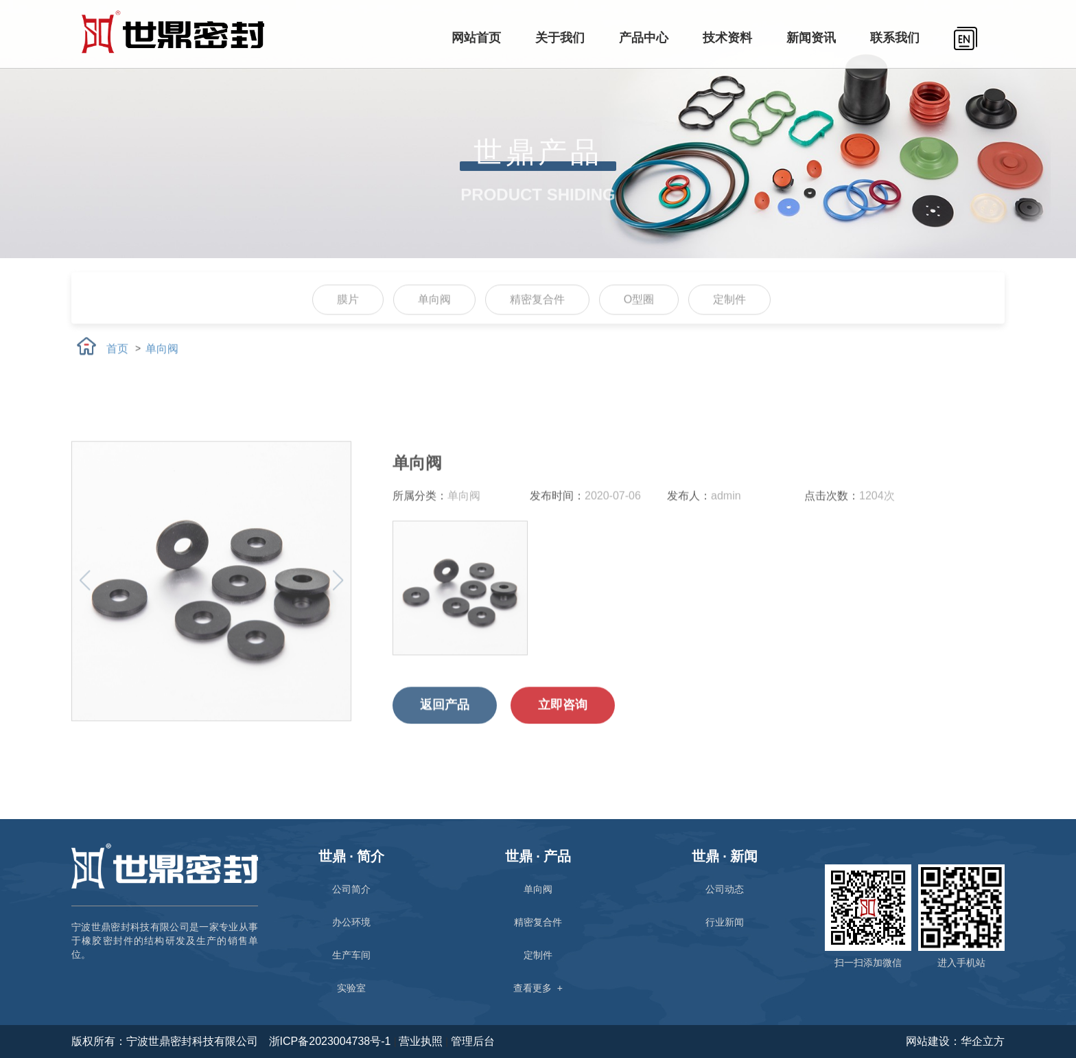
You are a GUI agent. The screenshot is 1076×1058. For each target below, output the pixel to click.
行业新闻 (724, 922)
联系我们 (895, 38)
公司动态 (724, 889)
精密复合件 (537, 319)
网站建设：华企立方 (955, 1041)
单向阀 (434, 319)
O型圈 (639, 319)
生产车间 (351, 955)
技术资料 (727, 38)
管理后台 (473, 1041)
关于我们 (560, 38)
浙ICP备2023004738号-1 (331, 1041)
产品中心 (643, 38)
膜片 (348, 319)
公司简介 (351, 889)
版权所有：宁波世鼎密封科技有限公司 (164, 1041)
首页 (117, 358)
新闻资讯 (811, 38)
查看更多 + (538, 987)
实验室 (351, 987)
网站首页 (476, 38)
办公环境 (351, 922)
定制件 (729, 319)
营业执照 (421, 1041)
